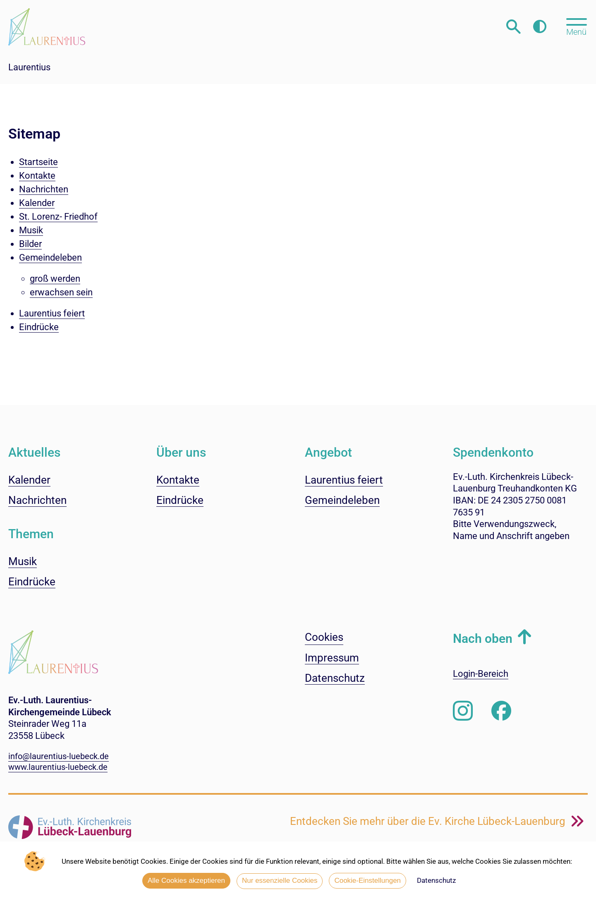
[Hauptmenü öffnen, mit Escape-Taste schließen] (576, 26)
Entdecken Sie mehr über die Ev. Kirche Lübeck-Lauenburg (429, 821)
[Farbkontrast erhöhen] (539, 27)
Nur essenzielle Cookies (279, 880)
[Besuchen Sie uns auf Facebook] (501, 711)
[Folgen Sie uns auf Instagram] (463, 711)
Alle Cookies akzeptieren (186, 880)
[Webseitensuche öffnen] (513, 27)
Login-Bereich (480, 674)
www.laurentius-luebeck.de (58, 767)
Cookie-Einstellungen (367, 880)
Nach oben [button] (482, 638)
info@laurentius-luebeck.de (58, 756)
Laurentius (29, 67)
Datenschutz (436, 880)
